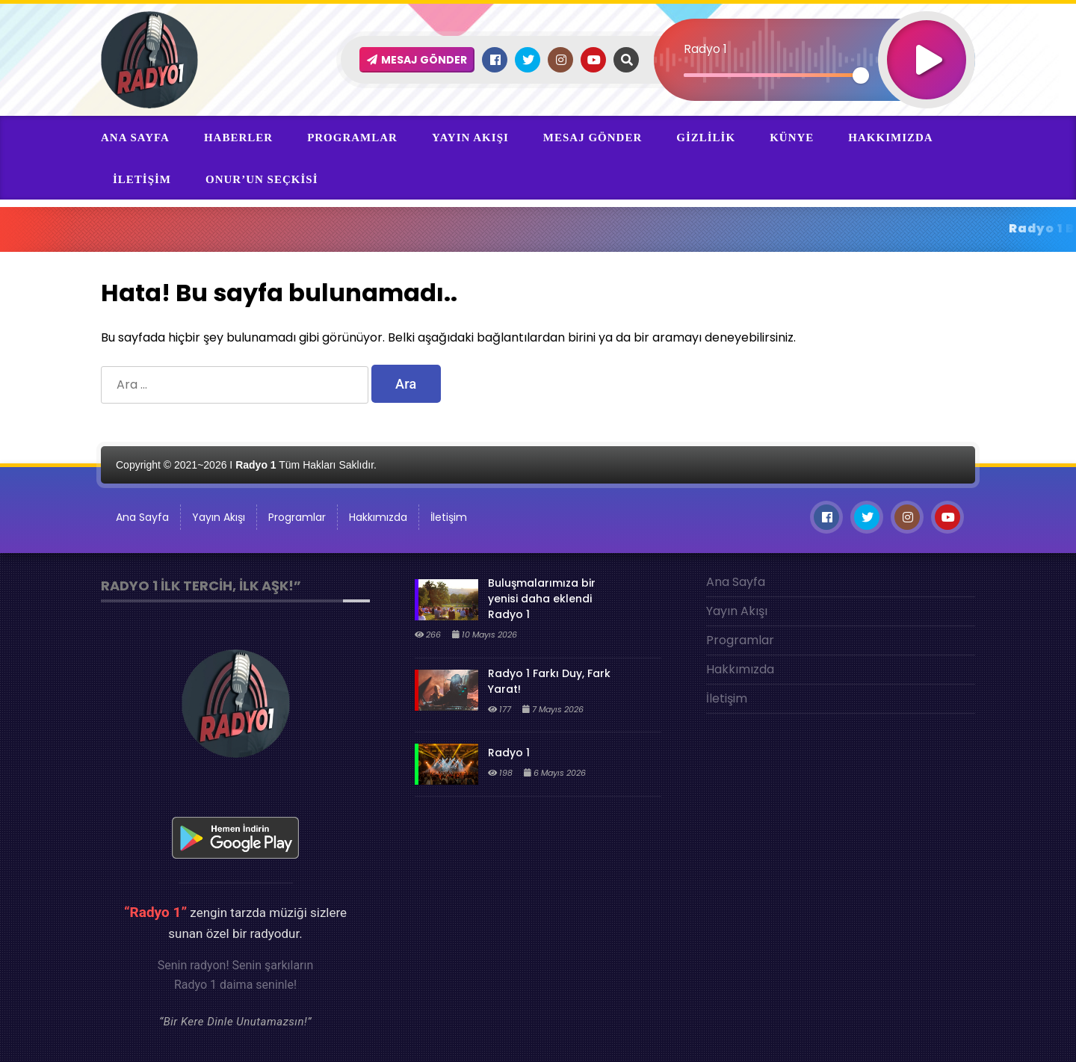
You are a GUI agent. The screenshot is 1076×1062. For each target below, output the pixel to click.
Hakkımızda (890, 137)
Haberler (238, 137)
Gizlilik (705, 137)
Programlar (352, 137)
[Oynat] (926, 40)
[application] (814, 34)
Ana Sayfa (135, 137)
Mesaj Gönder (592, 137)
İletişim (142, 179)
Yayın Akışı (470, 137)
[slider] (772, 75)
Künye (792, 137)
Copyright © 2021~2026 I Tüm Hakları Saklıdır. (246, 465)
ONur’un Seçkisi (261, 179)
